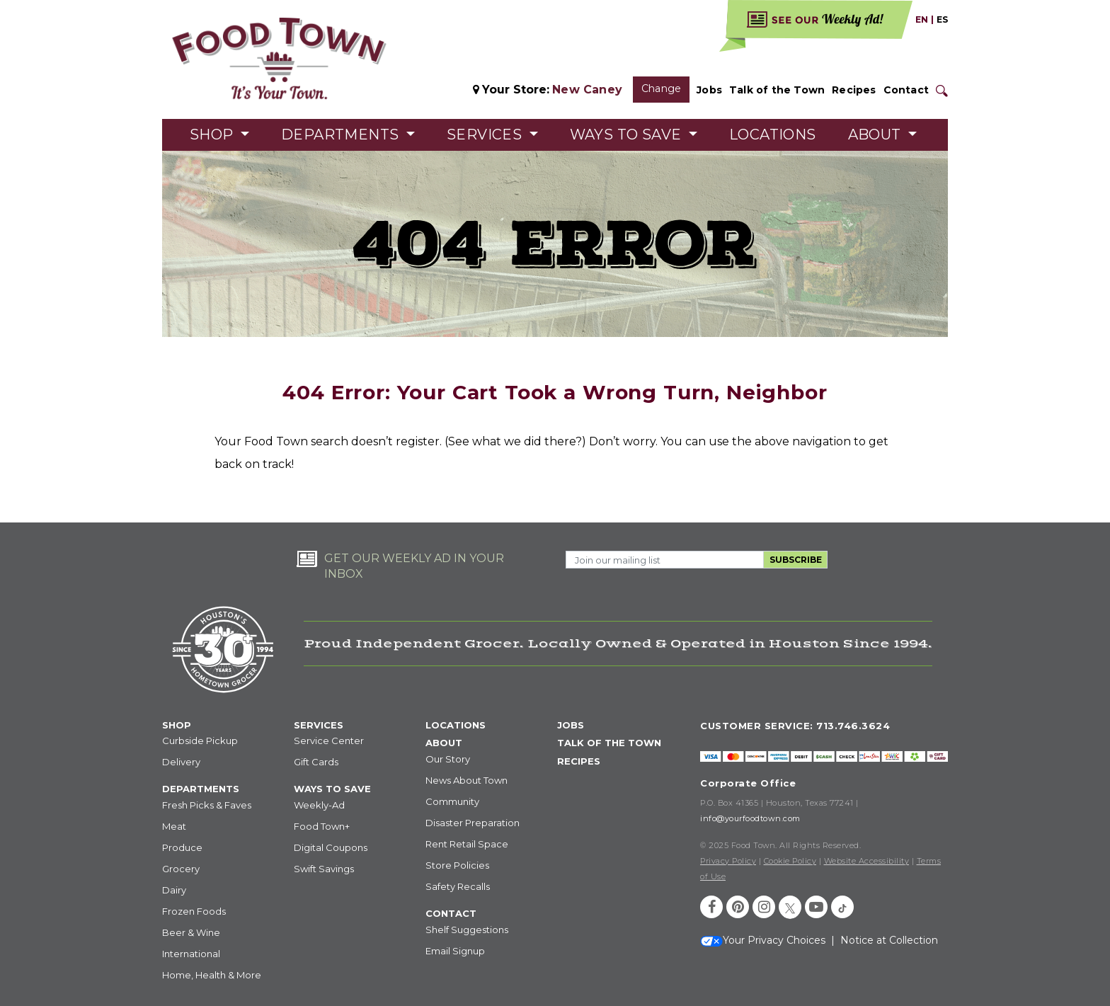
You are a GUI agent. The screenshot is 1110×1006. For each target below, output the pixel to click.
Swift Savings (324, 868)
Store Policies (457, 865)
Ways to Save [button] (627, 134)
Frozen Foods (194, 911)
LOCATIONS (455, 725)
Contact (906, 90)
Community (452, 801)
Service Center (329, 740)
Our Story (447, 759)
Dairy (174, 890)
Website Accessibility (867, 861)
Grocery (181, 868)
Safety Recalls (457, 886)
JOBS (570, 725)
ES (942, 19)
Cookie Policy (790, 861)
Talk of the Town (777, 90)
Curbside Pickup (200, 740)
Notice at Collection (889, 940)
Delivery (181, 761)
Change (661, 88)
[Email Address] (665, 559)
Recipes (854, 90)
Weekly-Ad (319, 805)
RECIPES (578, 761)
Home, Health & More (211, 975)
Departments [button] (342, 134)
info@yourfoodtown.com (750, 818)
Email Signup (455, 950)
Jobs (709, 90)
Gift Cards (316, 761)
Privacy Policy (728, 861)
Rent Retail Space (466, 844)
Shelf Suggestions (466, 929)
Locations (772, 134)
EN (921, 19)
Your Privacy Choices (762, 940)
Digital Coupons (330, 847)
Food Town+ (322, 826)
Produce (182, 847)
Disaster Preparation (472, 822)
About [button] (876, 134)
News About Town (466, 780)
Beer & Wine (191, 932)
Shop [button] (213, 134)
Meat (174, 826)
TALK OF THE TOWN (609, 742)
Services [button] (486, 134)
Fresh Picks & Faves (206, 805)
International (191, 953)
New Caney (587, 89)
